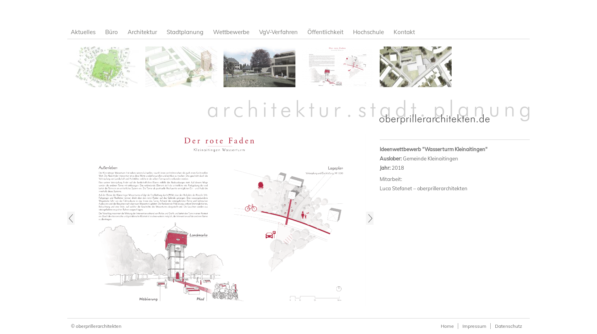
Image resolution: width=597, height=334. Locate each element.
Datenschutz (508, 326)
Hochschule (368, 32)
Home (447, 326)
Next (370, 218)
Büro (111, 32)
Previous (71, 218)
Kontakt (404, 32)
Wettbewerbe (231, 32)
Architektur (142, 32)
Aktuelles (83, 32)
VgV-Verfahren (278, 32)
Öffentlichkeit (325, 32)
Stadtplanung (185, 32)
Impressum (474, 326)
